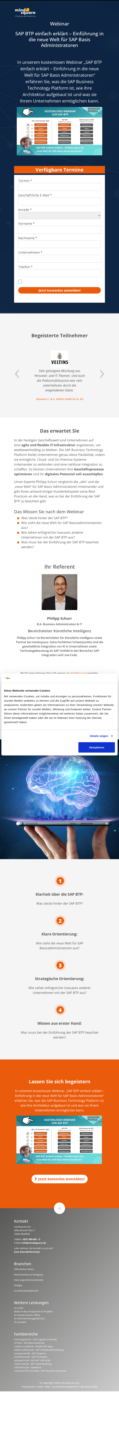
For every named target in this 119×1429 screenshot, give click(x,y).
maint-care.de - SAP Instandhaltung (32, 1363)
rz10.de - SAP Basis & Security (29, 1342)
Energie (18, 1285)
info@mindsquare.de (34, 1242)
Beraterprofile (89, 1386)
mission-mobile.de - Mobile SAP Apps (33, 1346)
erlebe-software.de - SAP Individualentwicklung (39, 1349)
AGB (40, 1386)
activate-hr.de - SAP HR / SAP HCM (32, 1360)
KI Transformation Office (27, 1315)
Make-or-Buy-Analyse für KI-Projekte (33, 1311)
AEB (47, 1386)
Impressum (28, 1386)
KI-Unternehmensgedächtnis (29, 1318)
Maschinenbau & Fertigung (28, 1274)
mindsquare (78, 673)
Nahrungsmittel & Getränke (28, 1280)
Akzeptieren (96, 747)
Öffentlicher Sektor (24, 1269)
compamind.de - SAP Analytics (30, 1353)
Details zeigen (99, 735)
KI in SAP (18, 1308)
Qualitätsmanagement (65, 1386)
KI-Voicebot (20, 1322)
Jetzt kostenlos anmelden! (60, 1178)
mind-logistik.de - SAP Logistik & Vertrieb (35, 1339)
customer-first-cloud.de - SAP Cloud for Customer (40, 1370)
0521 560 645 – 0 (31, 1239)
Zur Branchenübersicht (26, 1290)
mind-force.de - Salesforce (27, 1367)
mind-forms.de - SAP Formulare (30, 1356)
